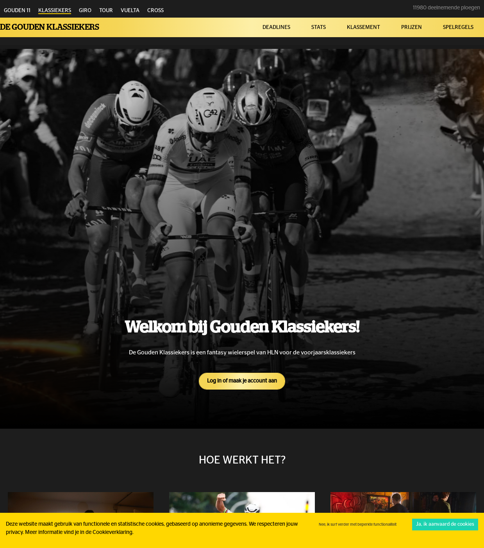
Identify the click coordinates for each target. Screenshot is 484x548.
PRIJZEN (411, 27)
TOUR (106, 10)
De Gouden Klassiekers (49, 27)
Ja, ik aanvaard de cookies (445, 524)
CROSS (155, 10)
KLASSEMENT (363, 27)
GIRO (85, 10)
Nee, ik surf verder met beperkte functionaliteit (357, 524)
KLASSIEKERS (54, 10)
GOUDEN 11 (17, 10)
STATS (318, 27)
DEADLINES (276, 27)
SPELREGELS (458, 27)
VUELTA (130, 10)
